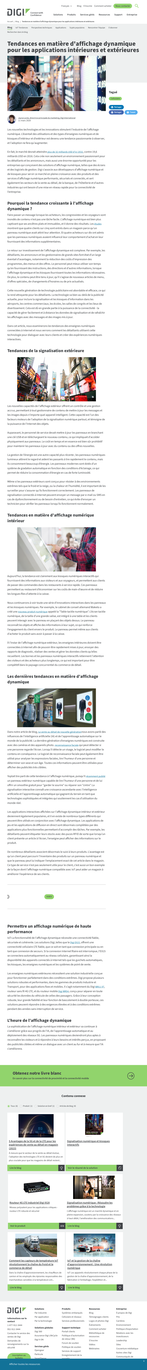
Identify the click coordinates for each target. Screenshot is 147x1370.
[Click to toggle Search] (137, 6)
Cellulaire (115, 100)
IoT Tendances (24, 28)
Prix (118, 1290)
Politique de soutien (71, 1321)
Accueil (10, 21)
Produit (30, 1114)
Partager (118, 109)
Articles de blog (75, 1114)
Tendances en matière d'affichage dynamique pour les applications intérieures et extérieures (62, 21)
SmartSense (40, 1332)
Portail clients (68, 1305)
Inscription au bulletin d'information (19, 1332)
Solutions (59, 14)
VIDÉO (49, 898)
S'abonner (128, 28)
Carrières (120, 1294)
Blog (79, 6)
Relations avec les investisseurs (124, 1308)
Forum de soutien (70, 1316)
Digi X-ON (39, 1313)
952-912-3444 (13, 1303)
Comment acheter (102, 6)
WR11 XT (100, 988)
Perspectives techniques (47, 28)
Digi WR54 (64, 993)
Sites (118, 1318)
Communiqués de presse (124, 1332)
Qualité (119, 1338)
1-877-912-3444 (14, 1299)
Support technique (71, 1301)
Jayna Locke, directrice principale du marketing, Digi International (49, 119)
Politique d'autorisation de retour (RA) (73, 1311)
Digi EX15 (75, 944)
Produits (72, 14)
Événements (95, 1298)
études (98, 226)
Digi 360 (38, 1305)
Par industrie (41, 1286)
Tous (14, 1114)
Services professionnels (73, 1294)
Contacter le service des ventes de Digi (18, 1309)
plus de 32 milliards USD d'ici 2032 (67, 154)
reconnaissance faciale (80, 747)
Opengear (39, 1324)
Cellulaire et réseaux (71, 1290)
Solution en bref (50, 1114)
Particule (39, 1328)
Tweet (132, 114)
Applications (69, 28)
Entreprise (133, 14)
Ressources (105, 14)
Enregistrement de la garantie (72, 1330)
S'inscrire (87, 6)
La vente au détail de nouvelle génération (62, 734)
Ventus (38, 1336)
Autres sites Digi (123, 1326)
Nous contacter (122, 6)
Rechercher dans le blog (18, 33)
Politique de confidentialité (20, 1357)
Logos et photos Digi (99, 1294)
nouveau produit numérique (34, 613)
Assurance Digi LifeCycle (46, 1309)
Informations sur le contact (17, 1294)
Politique (73, 1357)
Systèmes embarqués (72, 1286)
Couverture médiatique (127, 1322)
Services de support (71, 1325)
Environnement (123, 1298)
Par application (42, 1290)
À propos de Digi (124, 1286)
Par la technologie (43, 1294)
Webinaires (94, 1322)
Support (119, 14)
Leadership (121, 1314)
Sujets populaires (87, 28)
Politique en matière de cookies (51, 1357)
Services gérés (88, 14)
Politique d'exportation (127, 1302)
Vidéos (92, 1318)
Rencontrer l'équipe (109, 28)
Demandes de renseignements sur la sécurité (18, 1318)
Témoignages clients (99, 1290)
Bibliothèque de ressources (96, 1308)
